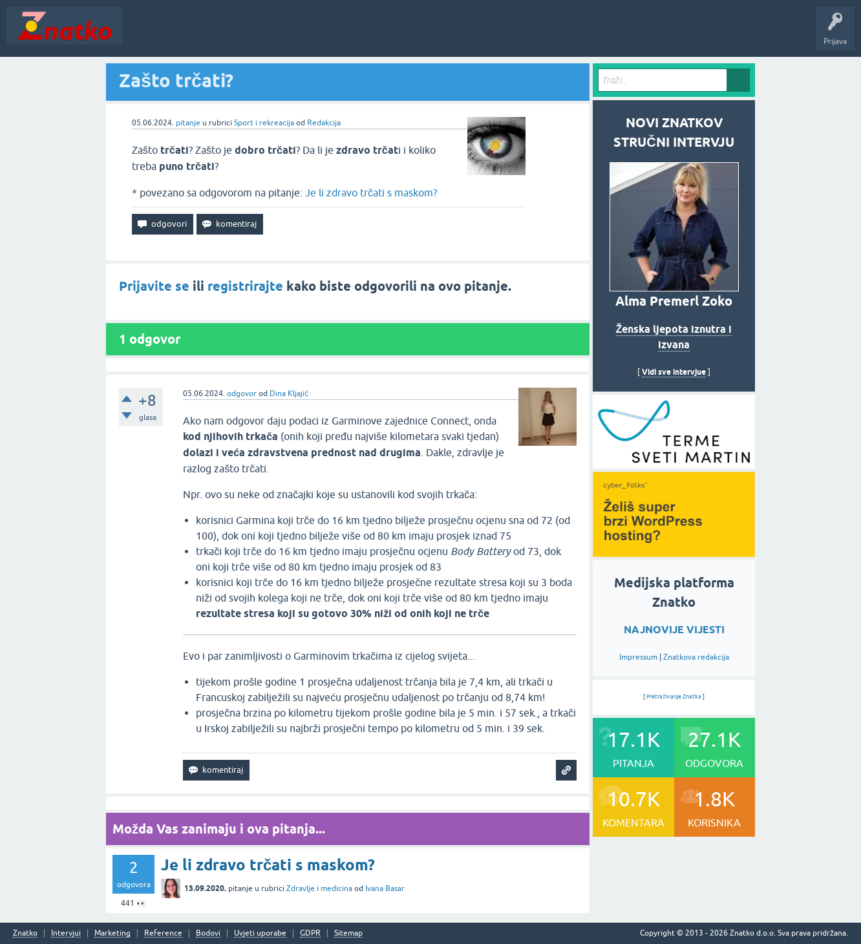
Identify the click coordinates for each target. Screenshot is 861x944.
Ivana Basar (385, 888)
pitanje (188, 122)
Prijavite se (154, 286)
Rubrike (253, 35)
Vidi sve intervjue (674, 372)
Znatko (25, 933)
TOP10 (415, 35)
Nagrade (456, 35)
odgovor (242, 393)
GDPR (310, 933)
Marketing (112, 933)
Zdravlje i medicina (319, 888)
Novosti (144, 35)
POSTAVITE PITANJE (318, 35)
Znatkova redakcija (696, 657)
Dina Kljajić (289, 393)
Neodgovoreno (199, 35)
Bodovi (208, 933)
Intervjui (66, 933)
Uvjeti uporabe (260, 933)
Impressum (638, 657)
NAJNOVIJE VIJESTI (674, 630)
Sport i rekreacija (264, 122)
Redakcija (324, 122)
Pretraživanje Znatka (673, 696)
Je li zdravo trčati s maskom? (371, 192)
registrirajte (245, 286)
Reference (163, 933)
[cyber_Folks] (674, 464)
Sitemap (348, 933)
